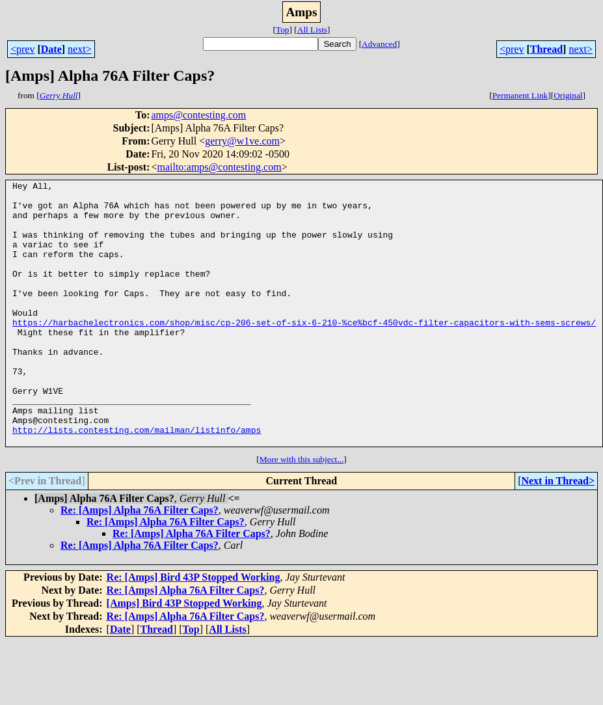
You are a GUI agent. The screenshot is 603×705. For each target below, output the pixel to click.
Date (51, 49)
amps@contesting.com (198, 114)
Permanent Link (520, 95)
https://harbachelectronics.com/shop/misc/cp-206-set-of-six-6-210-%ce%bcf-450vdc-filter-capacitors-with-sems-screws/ (304, 351)
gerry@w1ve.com (242, 140)
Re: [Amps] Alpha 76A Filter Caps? (139, 562)
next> (80, 49)
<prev (22, 49)
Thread (546, 49)
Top (282, 30)
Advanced (379, 44)
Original (568, 95)
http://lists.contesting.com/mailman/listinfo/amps (136, 480)
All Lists (312, 30)
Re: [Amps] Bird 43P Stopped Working (193, 629)
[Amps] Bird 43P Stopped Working (184, 655)
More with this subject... (302, 512)
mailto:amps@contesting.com (219, 167)
